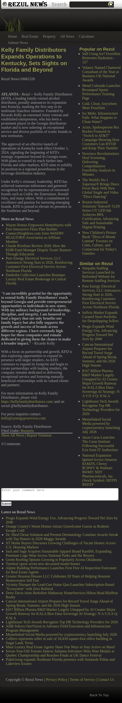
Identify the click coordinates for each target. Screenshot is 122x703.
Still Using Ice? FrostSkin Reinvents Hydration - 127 (101, 58)
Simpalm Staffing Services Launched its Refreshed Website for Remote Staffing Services (101, 274)
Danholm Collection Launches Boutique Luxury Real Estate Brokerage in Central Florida (36, 279)
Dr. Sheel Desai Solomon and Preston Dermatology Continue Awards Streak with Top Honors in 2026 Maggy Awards (62, 537)
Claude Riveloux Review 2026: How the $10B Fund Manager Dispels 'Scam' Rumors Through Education (38, 250)
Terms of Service (82, 680)
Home (12, 36)
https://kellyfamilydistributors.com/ (27, 401)
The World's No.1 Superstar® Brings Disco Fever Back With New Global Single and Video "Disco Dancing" (100, 188)
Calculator (86, 36)
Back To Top (99, 695)
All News (67, 36)
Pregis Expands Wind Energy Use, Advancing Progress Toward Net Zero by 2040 (99, 332)
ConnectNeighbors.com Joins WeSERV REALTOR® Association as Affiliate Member (35, 237)
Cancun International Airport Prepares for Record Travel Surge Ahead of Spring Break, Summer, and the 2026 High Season (99, 354)
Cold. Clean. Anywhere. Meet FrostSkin (100, 106)
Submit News (18, 43)
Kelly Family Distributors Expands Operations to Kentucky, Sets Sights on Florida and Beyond (34, 60)
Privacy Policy (56, 680)
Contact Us (106, 680)
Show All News (12, 435)
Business (27, 431)
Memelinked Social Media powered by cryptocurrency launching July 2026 (101, 425)
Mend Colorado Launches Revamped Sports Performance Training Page (101, 92)
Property (49, 36)
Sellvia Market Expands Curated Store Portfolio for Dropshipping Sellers (100, 317)
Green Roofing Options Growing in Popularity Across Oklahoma (54, 560)
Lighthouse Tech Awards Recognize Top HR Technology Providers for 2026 (101, 407)
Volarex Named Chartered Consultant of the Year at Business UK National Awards (101, 74)
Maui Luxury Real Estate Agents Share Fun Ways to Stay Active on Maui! (60, 647)
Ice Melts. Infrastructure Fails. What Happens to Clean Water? (100, 117)
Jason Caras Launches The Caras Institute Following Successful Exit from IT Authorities (100, 443)
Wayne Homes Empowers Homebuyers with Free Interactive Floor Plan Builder (38, 227)
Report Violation (39, 435)
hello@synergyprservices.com (23, 418)
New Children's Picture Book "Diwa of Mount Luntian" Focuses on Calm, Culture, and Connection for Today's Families (99, 243)
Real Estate (30, 36)
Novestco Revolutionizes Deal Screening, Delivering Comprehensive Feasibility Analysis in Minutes (100, 164)
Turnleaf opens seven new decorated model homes (43, 564)
